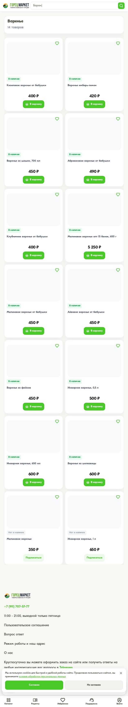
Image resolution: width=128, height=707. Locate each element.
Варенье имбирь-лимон (82, 85)
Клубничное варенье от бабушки (27, 236)
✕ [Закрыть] (120, 673)
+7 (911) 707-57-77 (16, 606)
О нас (8, 653)
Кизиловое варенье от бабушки (26, 85)
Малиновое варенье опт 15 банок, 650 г (92, 236)
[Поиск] (121, 5)
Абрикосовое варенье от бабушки (89, 161)
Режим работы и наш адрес (24, 644)
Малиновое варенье (19, 539)
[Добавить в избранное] (57, 43)
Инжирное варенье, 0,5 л (83, 387)
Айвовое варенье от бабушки (86, 312)
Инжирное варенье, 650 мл (23, 463)
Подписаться (33, 557)
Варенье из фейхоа (19, 387)
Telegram (66, 667)
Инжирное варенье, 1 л (82, 539)
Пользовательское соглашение (26, 625)
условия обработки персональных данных (42, 676)
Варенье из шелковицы (82, 463)
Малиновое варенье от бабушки (27, 312)
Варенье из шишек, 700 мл (23, 161)
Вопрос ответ (14, 634)
